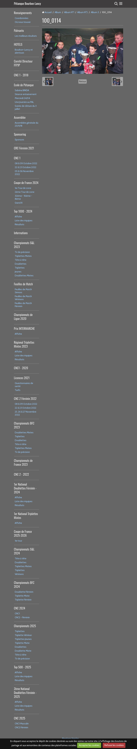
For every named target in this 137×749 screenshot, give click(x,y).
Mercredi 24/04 (22, 98)
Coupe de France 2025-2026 (23, 533)
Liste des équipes (23, 220)
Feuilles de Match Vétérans (23, 298)
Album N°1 (69, 12)
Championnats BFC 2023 (24, 425)
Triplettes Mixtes (23, 256)
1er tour (18, 540)
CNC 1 (17, 158)
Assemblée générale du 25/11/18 (26, 124)
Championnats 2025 (25, 626)
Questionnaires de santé (24, 385)
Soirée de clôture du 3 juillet (25, 107)
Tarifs (17, 390)
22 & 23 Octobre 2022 (25, 167)
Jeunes (18, 271)
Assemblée (20, 117)
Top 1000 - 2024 (23, 211)
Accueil (48, 12)
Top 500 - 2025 (22, 667)
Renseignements (23, 13)
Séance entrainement (25, 94)
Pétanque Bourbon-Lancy (27, 4)
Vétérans (19, 574)
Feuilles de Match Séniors (23, 291)
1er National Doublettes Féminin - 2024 (25, 488)
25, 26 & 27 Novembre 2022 (25, 413)
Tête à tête (20, 260)
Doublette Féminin (24, 592)
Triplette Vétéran (23, 635)
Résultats (19, 224)
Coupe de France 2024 (26, 182)
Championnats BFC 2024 (24, 584)
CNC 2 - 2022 (21, 474)
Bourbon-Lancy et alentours (24, 51)
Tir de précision (22, 252)
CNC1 (17, 613)
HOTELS (18, 44)
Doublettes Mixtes (24, 275)
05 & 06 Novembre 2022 (24, 173)
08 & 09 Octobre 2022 (26, 163)
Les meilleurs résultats (26, 36)
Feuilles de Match (23, 284)
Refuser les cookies (114, 745)
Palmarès (19, 30)
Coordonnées (21, 18)
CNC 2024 (19, 608)
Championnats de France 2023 (23, 462)
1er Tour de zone (23, 188)
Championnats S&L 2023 (24, 245)
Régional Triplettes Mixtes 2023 (24, 344)
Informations (21, 233)
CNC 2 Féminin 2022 (25, 398)
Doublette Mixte (23, 650)
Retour (82, 81)
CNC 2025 (19, 718)
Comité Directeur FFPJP (23, 63)
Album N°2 (82, 12)
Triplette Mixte (22, 595)
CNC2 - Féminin (22, 617)
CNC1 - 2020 (21, 368)
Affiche (18, 216)
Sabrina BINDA (22, 90)
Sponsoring (20, 134)
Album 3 (95, 12)
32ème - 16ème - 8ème (23, 197)
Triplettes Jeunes (23, 639)
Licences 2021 (22, 378)
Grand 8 (18, 202)
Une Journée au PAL (24, 102)
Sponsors (19, 139)
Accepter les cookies (89, 745)
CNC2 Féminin (21, 727)
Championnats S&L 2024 (24, 551)
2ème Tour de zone (24, 192)
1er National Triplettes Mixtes (26, 515)
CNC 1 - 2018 (21, 75)
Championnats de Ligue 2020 (23, 316)
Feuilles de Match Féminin (23, 305)
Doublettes (20, 263)
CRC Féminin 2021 (24, 148)
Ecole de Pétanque (24, 85)
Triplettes (20, 267)
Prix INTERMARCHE (24, 328)
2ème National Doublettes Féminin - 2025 (25, 692)
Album (58, 12)
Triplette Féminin (23, 599)
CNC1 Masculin (22, 723)
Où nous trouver (23, 22)
